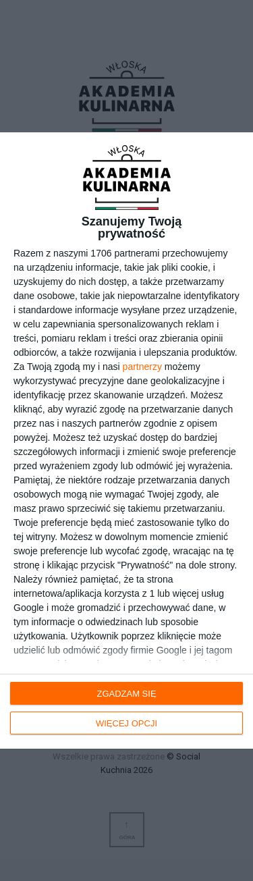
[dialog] (126, 440)
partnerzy (142, 366)
